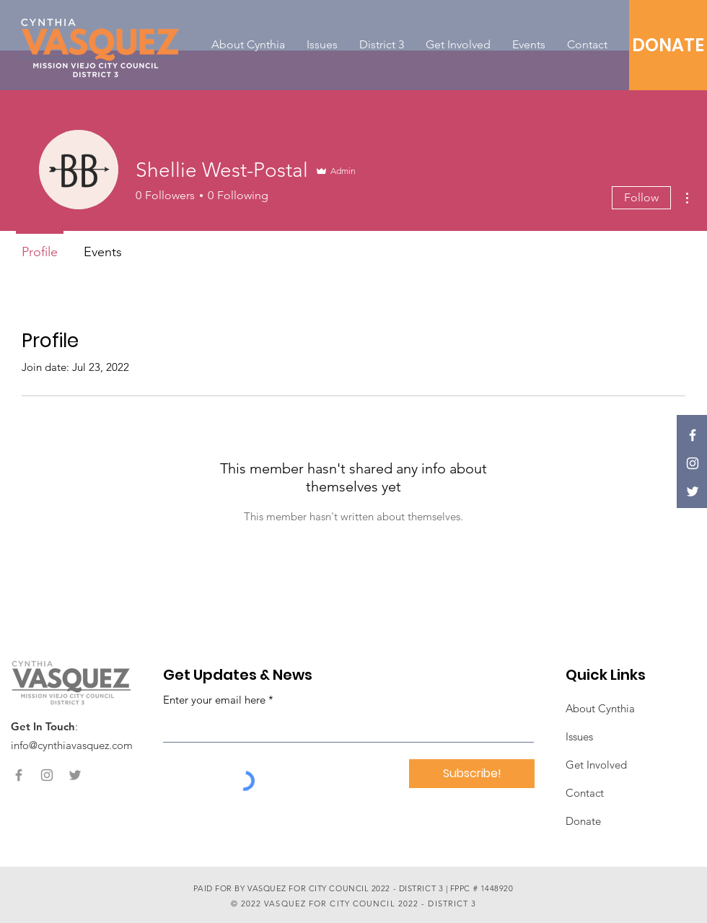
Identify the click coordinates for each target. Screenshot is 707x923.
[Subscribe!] (472, 773)
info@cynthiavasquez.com (72, 745)
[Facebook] (693, 435)
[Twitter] (693, 491)
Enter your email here (214, 699)
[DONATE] (668, 45)
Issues (579, 736)
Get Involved (596, 764)
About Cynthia (600, 708)
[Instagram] (693, 463)
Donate (583, 821)
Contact (585, 793)
